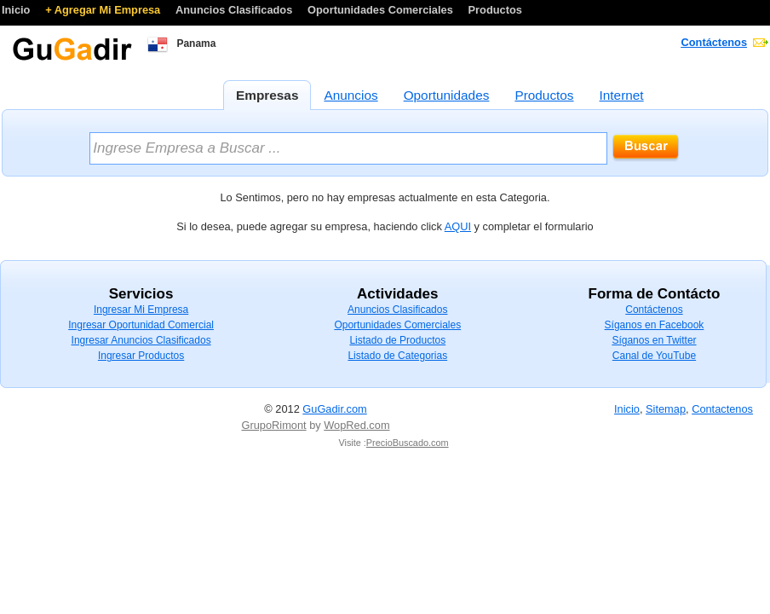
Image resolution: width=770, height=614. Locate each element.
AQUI (458, 226)
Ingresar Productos (141, 356)
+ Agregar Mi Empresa (104, 9)
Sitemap (666, 409)
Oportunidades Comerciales (381, 9)
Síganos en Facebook (654, 325)
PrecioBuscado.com (407, 442)
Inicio (17, 9)
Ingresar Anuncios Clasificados (141, 340)
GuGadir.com (334, 409)
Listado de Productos (397, 340)
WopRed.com (356, 425)
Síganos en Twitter (654, 340)
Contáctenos (714, 42)
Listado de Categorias (397, 356)
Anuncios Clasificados (235, 9)
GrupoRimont (274, 425)
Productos (495, 9)
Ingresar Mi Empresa (141, 310)
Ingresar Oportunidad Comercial (141, 325)
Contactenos (722, 409)
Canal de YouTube (654, 356)
